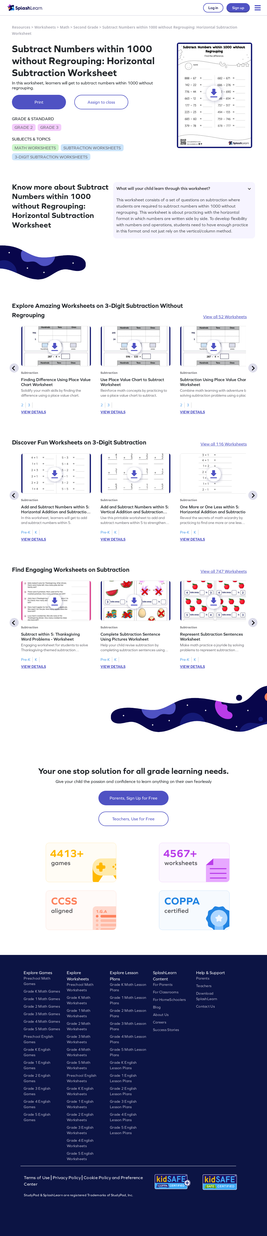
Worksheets (45, 27)
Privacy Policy (67, 1177)
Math (64, 27)
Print (39, 102)
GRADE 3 (49, 127)
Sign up (238, 8)
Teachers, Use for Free (133, 818)
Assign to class (101, 102)
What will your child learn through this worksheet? (183, 188)
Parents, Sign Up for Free (133, 798)
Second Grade (86, 27)
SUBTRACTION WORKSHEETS (92, 147)
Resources (21, 27)
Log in (213, 8)
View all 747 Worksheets (224, 571)
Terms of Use (37, 1177)
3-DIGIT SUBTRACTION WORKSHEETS (51, 157)
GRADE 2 (24, 127)
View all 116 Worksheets (224, 444)
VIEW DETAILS (33, 412)
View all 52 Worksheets (225, 316)
